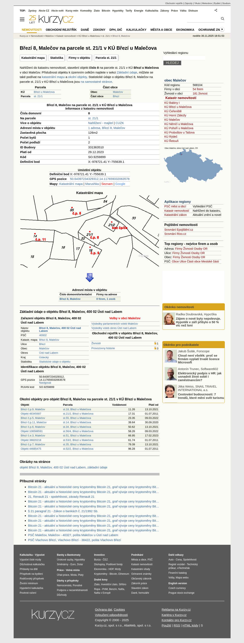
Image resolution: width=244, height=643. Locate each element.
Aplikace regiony (177, 201)
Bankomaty (74, 554)
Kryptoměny (100, 573)
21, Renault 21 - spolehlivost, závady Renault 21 (61, 496)
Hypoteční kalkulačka (31, 588)
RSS (177, 625)
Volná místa (73, 570)
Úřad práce (63, 574)
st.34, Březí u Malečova (77, 426)
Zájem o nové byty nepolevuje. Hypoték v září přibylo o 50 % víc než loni (198, 322)
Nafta (121, 589)
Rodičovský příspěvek (32, 578)
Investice (99, 554)
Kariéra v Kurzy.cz (174, 615)
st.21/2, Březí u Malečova (78, 413)
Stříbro (122, 584)
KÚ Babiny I (172, 102)
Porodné (77, 585)
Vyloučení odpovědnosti (111, 615)
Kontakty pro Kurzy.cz (177, 620)
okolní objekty (77, 77)
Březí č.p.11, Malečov (34, 422)
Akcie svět (57, 10)
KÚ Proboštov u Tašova (179, 132)
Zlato (97, 10)
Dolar (80, 564)
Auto (171, 559)
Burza (97, 559)
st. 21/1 (38, 96)
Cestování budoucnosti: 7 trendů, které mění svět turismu (201, 396)
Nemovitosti (37, 36)
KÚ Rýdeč (170, 136)
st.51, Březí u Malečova (77, 435)
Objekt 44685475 (31, 448)
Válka (183, 10)
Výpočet (40, 554)
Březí (116, 96)
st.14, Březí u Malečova (77, 422)
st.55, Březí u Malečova (77, 418)
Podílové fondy (114, 564)
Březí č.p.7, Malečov (33, 444)
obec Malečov (175, 80)
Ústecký (44, 357)
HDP (111, 569)
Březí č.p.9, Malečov (33, 409)
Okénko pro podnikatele (181, 344)
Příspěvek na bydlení (31, 573)
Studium (226, 3)
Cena (179, 559)
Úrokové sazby (65, 559)
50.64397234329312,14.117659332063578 (100, 179)
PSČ (150, 559)
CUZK (119, 123)
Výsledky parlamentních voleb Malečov (115, 323)
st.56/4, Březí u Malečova (78, 431)
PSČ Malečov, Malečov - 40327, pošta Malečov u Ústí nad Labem (73, 535)
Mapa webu (182, 577)
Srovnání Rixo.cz (175, 233)
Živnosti (96, 343)
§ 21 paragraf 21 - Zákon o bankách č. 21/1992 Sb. (63, 511)
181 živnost (200, 93)
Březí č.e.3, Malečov (33, 435)
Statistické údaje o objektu (54, 361)
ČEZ (105, 559)
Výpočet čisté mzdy (30, 559)
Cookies (119, 609)
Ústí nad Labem (48, 352)
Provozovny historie (103, 348)
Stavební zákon (140, 588)
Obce (175, 261)
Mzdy (118, 569)
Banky (60, 554)
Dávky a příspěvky (68, 580)
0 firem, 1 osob (105, 298)
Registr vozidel (177, 564)
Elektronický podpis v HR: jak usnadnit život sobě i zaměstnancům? (200, 377)
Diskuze (193, 10)
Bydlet (217, 3)
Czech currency (177, 588)
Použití (166, 625)
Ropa (97, 589)
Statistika (56, 57)
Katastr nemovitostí (180, 98)
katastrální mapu (53, 77)
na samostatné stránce (96, 81)
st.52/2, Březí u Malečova (78, 448)
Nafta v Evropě (102, 592)
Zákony (164, 10)
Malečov (118, 91)
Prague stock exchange (181, 592)
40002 (43, 335)
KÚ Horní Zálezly (175, 115)
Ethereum (123, 573)
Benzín (113, 589)
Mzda (74, 574)
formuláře (144, 592)
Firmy (178, 248)
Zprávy (32, 10)
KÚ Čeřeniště (173, 111)
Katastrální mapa (33, 57)
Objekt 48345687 (31, 413)
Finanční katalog (178, 572)
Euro (73, 564)
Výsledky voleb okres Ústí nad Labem (114, 328)
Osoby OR (200, 248)
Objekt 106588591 (32, 431)
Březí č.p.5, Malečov (33, 418)
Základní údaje (127, 72)
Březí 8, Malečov (70, 298)
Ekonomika (185, 29)
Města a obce (161, 29)
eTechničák (183, 568)
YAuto (197, 3)
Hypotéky (117, 10)
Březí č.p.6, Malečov (33, 426)
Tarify (128, 10)
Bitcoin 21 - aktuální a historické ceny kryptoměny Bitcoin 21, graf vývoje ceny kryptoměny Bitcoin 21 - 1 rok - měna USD (93, 525)
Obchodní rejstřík (174, 3)
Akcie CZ (44, 10)
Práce (174, 10)
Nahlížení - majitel (100, 123)
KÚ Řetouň (171, 141)
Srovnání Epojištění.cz (178, 229)
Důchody (62, 594)
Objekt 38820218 (31, 440)
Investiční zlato (109, 584)
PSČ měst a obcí (175, 206)
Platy (81, 574)
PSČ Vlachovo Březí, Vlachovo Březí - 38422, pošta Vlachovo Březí (74, 540)
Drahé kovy (101, 579)
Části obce (193, 261)
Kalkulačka (151, 10)
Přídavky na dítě (29, 569)
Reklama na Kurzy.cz (176, 609)
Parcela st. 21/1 (106, 57)
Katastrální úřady (140, 569)
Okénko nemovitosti (179, 307)
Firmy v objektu (79, 57)
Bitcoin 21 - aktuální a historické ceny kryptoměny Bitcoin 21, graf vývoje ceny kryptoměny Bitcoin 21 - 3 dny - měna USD (93, 516)
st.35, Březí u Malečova (77, 444)
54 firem (198, 89)
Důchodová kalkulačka (32, 564)
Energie (138, 10)
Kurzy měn (71, 10)
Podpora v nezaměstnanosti (72, 590)
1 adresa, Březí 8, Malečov (106, 128)
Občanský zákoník (141, 578)
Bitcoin (106, 10)
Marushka (92, 184)
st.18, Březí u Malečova (77, 409)
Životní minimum (29, 583)
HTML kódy (190, 625)
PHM (105, 589)
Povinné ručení (28, 592)
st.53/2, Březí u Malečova (78, 440)
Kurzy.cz (24, 36)
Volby (171, 577)
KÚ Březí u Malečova (178, 107)
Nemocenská (64, 585)
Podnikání (137, 554)
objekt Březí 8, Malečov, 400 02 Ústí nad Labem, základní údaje (63, 467)
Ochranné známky (213, 29)
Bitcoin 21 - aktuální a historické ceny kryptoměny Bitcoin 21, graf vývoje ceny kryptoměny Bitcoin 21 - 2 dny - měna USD (93, 487)
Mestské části (210, 261)
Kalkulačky (136, 29)
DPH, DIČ (116, 29)
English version (178, 583)
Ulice (183, 261)
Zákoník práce (139, 583)
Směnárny (62, 564)
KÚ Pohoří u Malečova (178, 128)
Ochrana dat (103, 609)
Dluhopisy (99, 564)
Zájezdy (188, 3)
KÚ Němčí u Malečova (178, 124)
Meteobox (207, 3)
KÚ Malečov (172, 119)
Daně (85, 29)
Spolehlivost (189, 559)
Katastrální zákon (175, 214)
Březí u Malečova (44, 91)
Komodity (86, 10)
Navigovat (45, 382)
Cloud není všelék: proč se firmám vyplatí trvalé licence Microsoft (199, 359)
